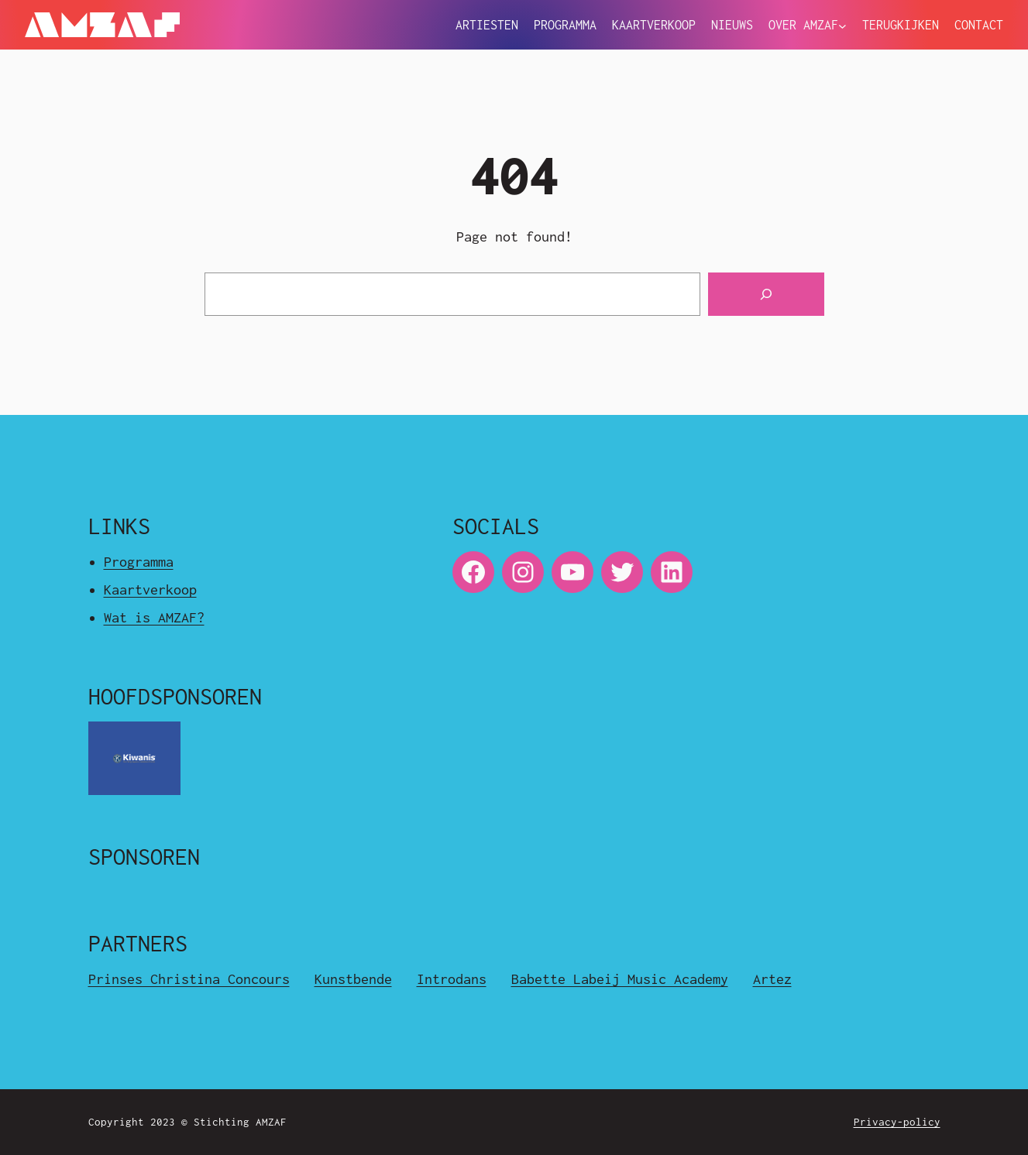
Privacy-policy (897, 1122)
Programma (139, 562)
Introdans (451, 979)
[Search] (766, 294)
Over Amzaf (803, 25)
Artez (772, 979)
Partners (137, 943)
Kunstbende (353, 979)
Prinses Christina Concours (189, 979)
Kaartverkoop (150, 589)
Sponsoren (144, 856)
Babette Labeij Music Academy (619, 979)
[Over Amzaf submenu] (842, 26)
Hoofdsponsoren (175, 696)
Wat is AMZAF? (154, 617)
